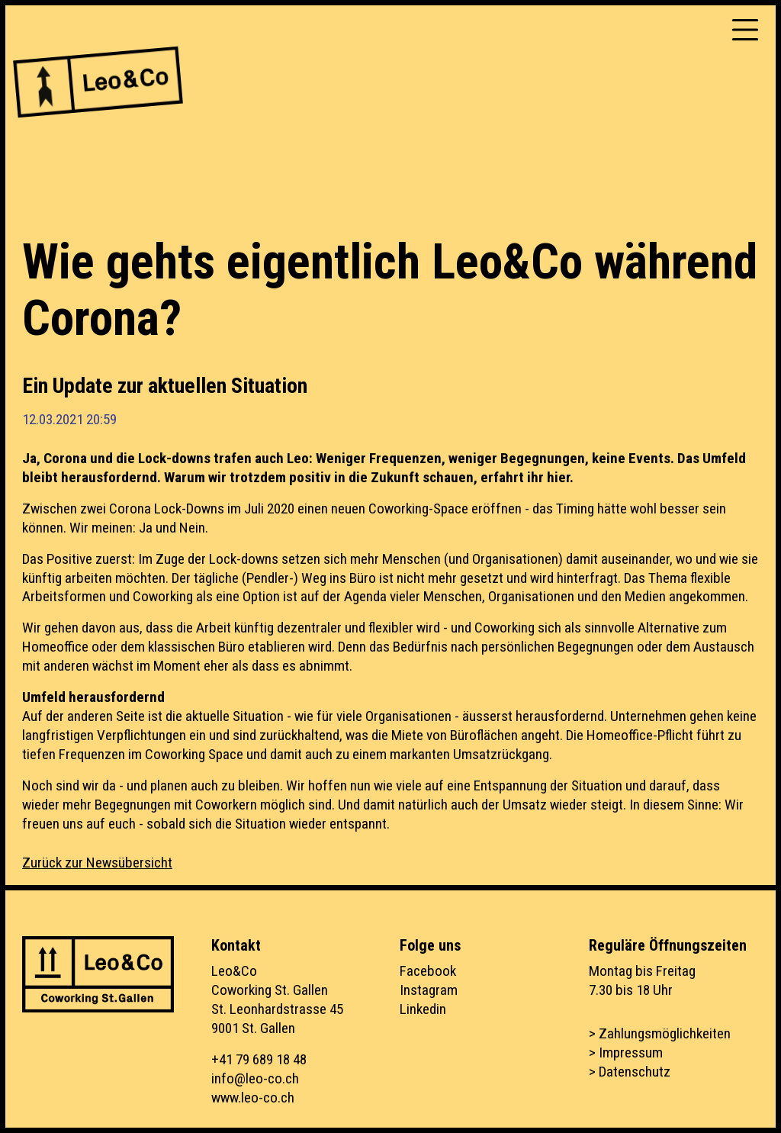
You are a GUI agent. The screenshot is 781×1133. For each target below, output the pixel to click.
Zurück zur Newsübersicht (97, 862)
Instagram (429, 990)
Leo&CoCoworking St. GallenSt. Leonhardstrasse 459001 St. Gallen (277, 999)
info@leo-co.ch (255, 1078)
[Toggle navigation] (745, 30)
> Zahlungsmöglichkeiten (660, 1033)
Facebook (428, 971)
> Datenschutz (629, 1071)
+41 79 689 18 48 (259, 1059)
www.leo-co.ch (252, 1097)
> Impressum (626, 1052)
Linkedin (423, 1009)
